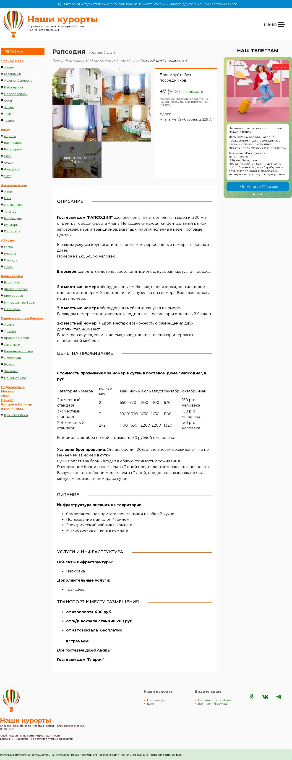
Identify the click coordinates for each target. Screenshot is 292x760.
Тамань (9, 114)
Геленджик (12, 74)
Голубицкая (13, 218)
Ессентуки (12, 282)
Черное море (12, 61)
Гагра (8, 247)
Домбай (10, 331)
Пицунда (10, 260)
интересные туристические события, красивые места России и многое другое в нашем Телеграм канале (147, 4)
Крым (5, 129)
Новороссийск (15, 94)
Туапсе (9, 120)
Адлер (9, 107)
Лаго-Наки (12, 344)
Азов (8, 191)
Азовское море (14, 185)
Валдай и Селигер (16, 404)
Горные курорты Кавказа (22, 318)
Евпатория (12, 149)
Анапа (9, 67)
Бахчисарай (13, 142)
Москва (7, 391)
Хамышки (11, 371)
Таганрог (11, 211)
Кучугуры (11, 225)
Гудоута (10, 253)
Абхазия (8, 240)
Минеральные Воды (19, 302)
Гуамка (9, 364)
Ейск (7, 198)
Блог (150, 703)
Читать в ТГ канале (259, 186)
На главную (156, 700)
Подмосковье (13, 387)
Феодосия (12, 169)
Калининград (12, 408)
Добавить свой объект (215, 700)
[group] (258, 127)
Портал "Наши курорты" (70, 60)
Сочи (8, 100)
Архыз (9, 324)
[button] (254, 194)
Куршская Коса (16, 415)
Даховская (12, 358)
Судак (8, 162)
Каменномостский (18, 351)
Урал (5, 395)
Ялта (7, 176)
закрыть (177, 754)
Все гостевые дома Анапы (84, 650)
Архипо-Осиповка (18, 80)
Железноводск (16, 289)
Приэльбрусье (15, 378)
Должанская (13, 204)
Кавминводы (12, 276)
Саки (7, 156)
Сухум (8, 267)
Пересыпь (12, 231)
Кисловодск (13, 295)
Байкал (7, 400)
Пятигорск (12, 309)
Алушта (10, 136)
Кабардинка (13, 87)
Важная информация (214, 703)
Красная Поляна (17, 338)
